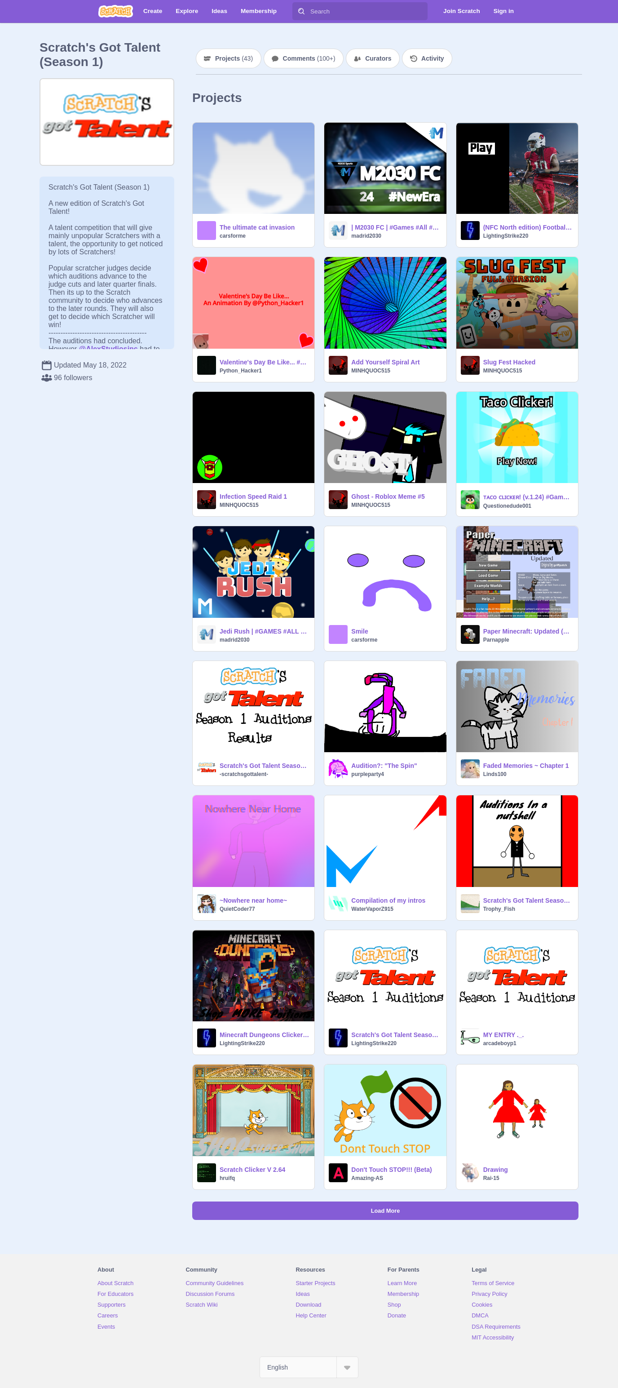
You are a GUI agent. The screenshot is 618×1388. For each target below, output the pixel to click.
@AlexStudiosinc (108, 349)
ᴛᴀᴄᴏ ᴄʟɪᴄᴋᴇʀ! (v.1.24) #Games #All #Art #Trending (528, 497)
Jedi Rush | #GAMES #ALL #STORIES (264, 631)
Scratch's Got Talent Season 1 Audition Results (264, 765)
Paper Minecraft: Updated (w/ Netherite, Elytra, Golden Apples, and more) (528, 631)
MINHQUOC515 (370, 371)
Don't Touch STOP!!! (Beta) (391, 1169)
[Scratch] (115, 11)
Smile (359, 631)
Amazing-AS (367, 1178)
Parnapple (496, 640)
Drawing (495, 1169)
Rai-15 (491, 1178)
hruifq (227, 1178)
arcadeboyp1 (499, 1043)
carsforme (233, 236)
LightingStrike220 (506, 236)
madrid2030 (366, 236)
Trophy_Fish (499, 909)
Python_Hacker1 (241, 371)
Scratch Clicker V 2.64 (252, 1169)
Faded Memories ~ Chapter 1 (526, 765)
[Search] (301, 11)
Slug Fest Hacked (509, 362)
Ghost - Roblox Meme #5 (387, 496)
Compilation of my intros (388, 900)
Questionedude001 (507, 506)
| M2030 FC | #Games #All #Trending (396, 227)
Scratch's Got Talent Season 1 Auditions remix (528, 900)
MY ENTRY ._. (503, 1034)
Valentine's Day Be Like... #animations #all (264, 362)
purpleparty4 (367, 774)
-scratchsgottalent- (244, 774)
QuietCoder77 (237, 909)
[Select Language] (309, 1367)
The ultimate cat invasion (257, 227)
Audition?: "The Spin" (384, 765)
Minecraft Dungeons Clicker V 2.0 (264, 1034)
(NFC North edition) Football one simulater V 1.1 (528, 227)
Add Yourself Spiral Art (385, 362)
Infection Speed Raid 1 (253, 496)
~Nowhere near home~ (253, 900)
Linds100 (495, 774)
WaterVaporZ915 (372, 909)
